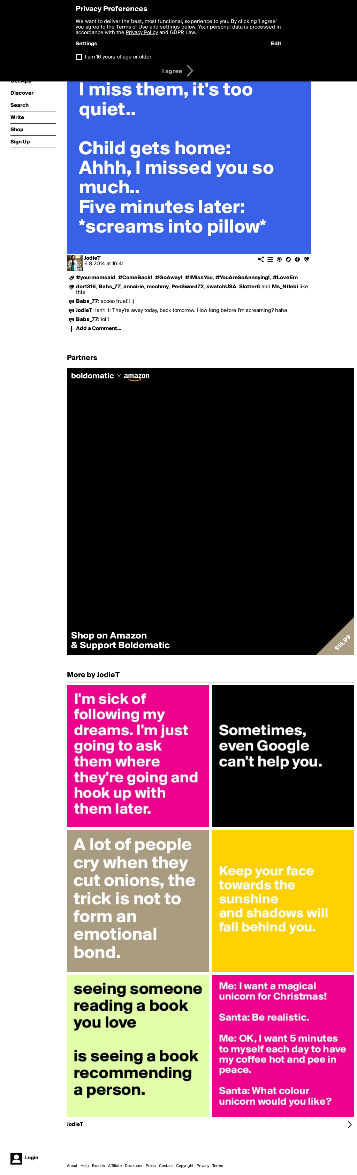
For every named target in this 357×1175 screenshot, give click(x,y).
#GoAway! (168, 278)
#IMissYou (199, 278)
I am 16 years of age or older (118, 57)
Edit (276, 44)
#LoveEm (285, 278)
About (72, 1166)
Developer (134, 1166)
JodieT (92, 258)
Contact (166, 1166)
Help (85, 1166)
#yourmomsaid (95, 278)
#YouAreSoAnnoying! (242, 278)
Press (151, 1166)
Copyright (184, 1166)
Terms (217, 1166)
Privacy (203, 1166)
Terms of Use (132, 27)
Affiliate (115, 1166)
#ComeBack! (135, 278)
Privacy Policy (142, 33)
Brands (98, 1166)
